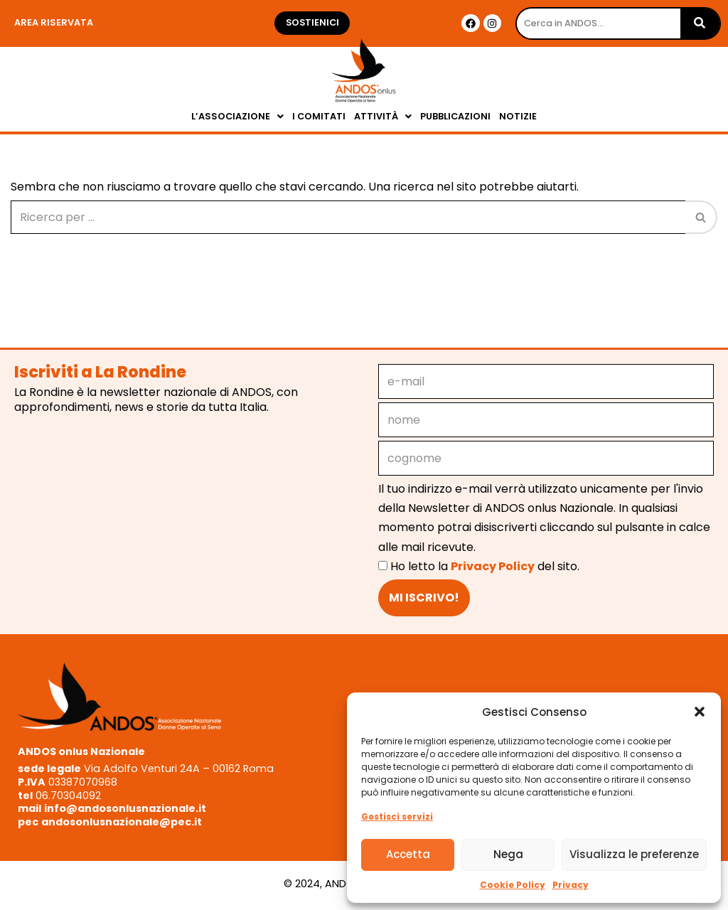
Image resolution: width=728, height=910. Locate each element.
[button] (699, 712)
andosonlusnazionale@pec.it (121, 822)
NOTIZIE (518, 116)
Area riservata (53, 22)
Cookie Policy (512, 885)
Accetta (408, 854)
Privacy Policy (493, 566)
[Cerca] (348, 217)
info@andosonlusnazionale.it (125, 808)
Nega (508, 854)
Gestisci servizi (397, 816)
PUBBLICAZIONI (455, 116)
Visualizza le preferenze (634, 854)
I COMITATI (319, 116)
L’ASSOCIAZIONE (237, 116)
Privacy (570, 885)
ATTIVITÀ (383, 116)
